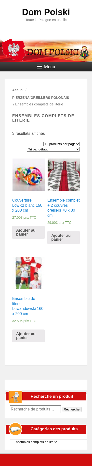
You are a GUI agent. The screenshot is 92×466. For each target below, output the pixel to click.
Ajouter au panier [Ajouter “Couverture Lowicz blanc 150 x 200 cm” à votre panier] (26, 232)
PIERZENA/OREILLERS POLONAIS (40, 98)
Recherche (71, 409)
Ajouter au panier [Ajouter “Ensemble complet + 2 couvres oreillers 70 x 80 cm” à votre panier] (61, 237)
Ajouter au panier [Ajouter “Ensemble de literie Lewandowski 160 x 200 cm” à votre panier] (26, 336)
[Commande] (53, 149)
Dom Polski (46, 12)
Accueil (18, 90)
